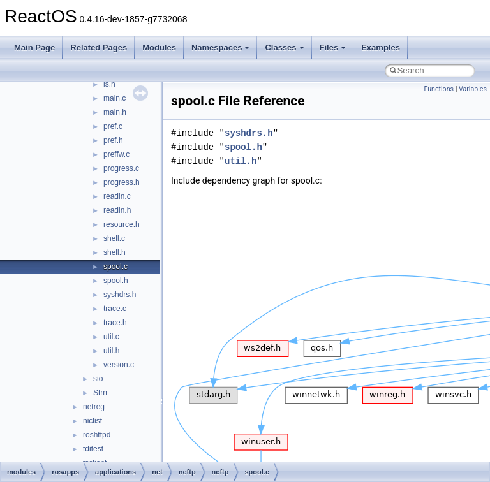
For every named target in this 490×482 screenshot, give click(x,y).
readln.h (117, 210)
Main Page (34, 47)
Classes (284, 47)
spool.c (115, 266)
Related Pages (98, 47)
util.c (111, 336)
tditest (93, 448)
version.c (118, 364)
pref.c (112, 126)
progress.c (121, 168)
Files (333, 47)
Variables (473, 89)
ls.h (109, 84)
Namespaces (220, 47)
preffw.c (116, 154)
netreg (94, 406)
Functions (439, 89)
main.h (114, 112)
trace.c (114, 308)
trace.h (115, 322)
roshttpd (96, 434)
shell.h (114, 252)
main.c (114, 98)
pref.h (113, 140)
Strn (100, 392)
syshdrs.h (119, 294)
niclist (92, 420)
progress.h (121, 182)
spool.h (115, 280)
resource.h (121, 224)
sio (98, 378)
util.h (111, 350)
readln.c (117, 196)
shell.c (114, 238)
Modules (159, 47)
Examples (380, 47)
